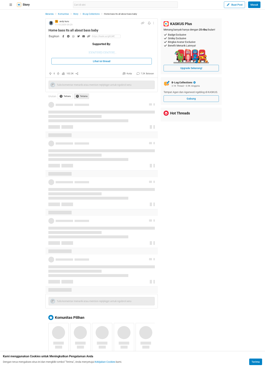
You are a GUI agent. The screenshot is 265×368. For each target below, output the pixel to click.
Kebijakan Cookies (105, 361)
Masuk (254, 4)
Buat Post (234, 5)
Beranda (49, 14)
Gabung (191, 98)
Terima (256, 361)
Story (75, 14)
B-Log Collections (91, 14)
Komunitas (63, 14)
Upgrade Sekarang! (191, 68)
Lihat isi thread (101, 61)
